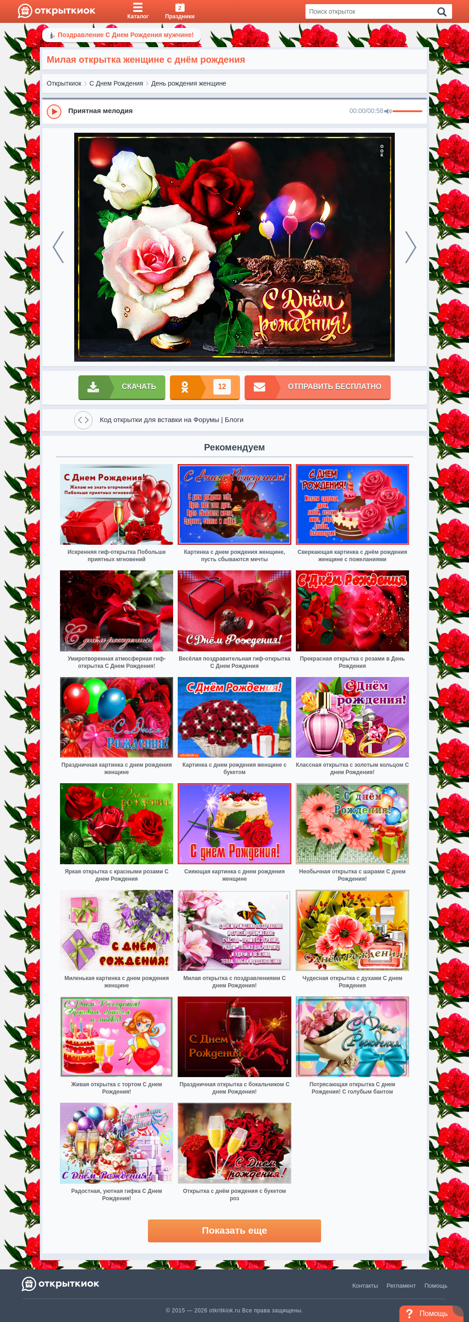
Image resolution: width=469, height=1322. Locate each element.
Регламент (401, 1285)
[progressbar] (407, 111)
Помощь (436, 1285)
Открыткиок (64, 83)
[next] (411, 247)
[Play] (54, 111)
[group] (234, 111)
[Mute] (388, 111)
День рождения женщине (188, 83)
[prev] (58, 247)
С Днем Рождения (116, 83)
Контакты (365, 1285)
